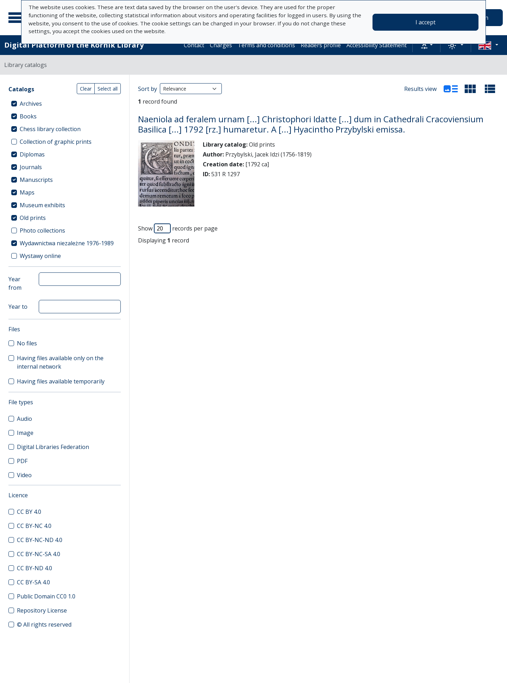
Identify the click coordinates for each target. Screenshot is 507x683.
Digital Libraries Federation (53, 447)
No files (27, 343)
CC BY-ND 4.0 (34, 568)
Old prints (33, 218)
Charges (221, 45)
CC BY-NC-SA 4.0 (38, 554)
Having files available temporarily (61, 381)
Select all (108, 88)
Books (28, 116)
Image (25, 433)
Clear (86, 88)
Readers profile (321, 45)
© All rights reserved (44, 624)
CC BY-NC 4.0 (34, 526)
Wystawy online (40, 256)
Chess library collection (50, 129)
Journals (31, 167)
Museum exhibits (42, 205)
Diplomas (32, 154)
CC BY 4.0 (29, 512)
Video (24, 475)
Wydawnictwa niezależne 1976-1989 (67, 243)
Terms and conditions (266, 45)
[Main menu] (17, 17)
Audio (24, 419)
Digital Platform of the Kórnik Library (74, 45)
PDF (22, 461)
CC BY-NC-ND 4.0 (39, 540)
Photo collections (42, 230)
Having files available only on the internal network (60, 362)
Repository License (42, 610)
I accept (425, 22)
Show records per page (178, 228)
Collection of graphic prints (56, 142)
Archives (31, 103)
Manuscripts (36, 180)
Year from (14, 283)
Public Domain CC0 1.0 (46, 596)
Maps (27, 192)
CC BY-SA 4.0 (33, 582)
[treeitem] (64, 104)
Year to (17, 306)
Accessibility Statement (376, 45)
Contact (194, 45)
